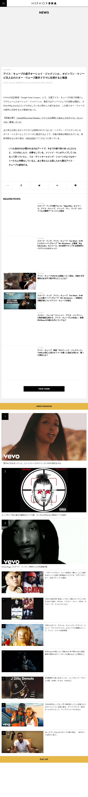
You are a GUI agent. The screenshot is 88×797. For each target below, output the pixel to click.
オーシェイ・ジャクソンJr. (31, 82)
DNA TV (5, 773)
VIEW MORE (44, 305)
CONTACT (18, 768)
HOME (5, 768)
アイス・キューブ (9, 82)
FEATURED (6, 782)
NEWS (5, 777)
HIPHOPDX (30, 138)
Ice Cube (18, 82)
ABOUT (5, 787)
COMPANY (19, 777)
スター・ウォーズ (46, 82)
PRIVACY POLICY (21, 773)
